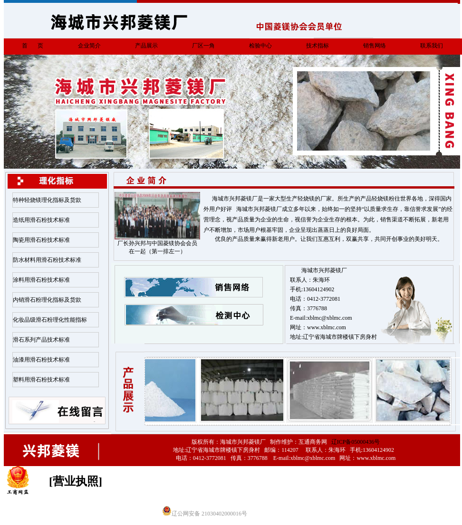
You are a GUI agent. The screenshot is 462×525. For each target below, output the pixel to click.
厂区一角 (203, 45)
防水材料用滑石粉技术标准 (47, 260)
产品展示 (146, 45)
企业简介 (89, 45)
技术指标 (317, 45)
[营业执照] (75, 481)
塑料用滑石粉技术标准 (41, 379)
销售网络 (374, 45)
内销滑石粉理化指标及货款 (47, 299)
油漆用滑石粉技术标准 (41, 359)
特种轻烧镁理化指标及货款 (47, 200)
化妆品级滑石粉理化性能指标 (50, 319)
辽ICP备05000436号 (355, 442)
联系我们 (431, 45)
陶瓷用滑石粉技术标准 (41, 240)
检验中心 (260, 45)
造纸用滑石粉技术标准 (41, 220)
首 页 (32, 45)
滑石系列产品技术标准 (41, 339)
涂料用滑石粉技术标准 (41, 280)
